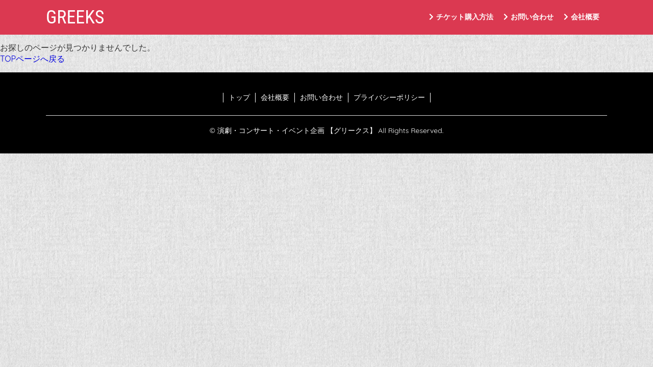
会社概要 (581, 17)
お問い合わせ (529, 17)
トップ (239, 97)
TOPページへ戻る (32, 59)
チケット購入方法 (461, 17)
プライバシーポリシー (389, 97)
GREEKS (75, 17)
